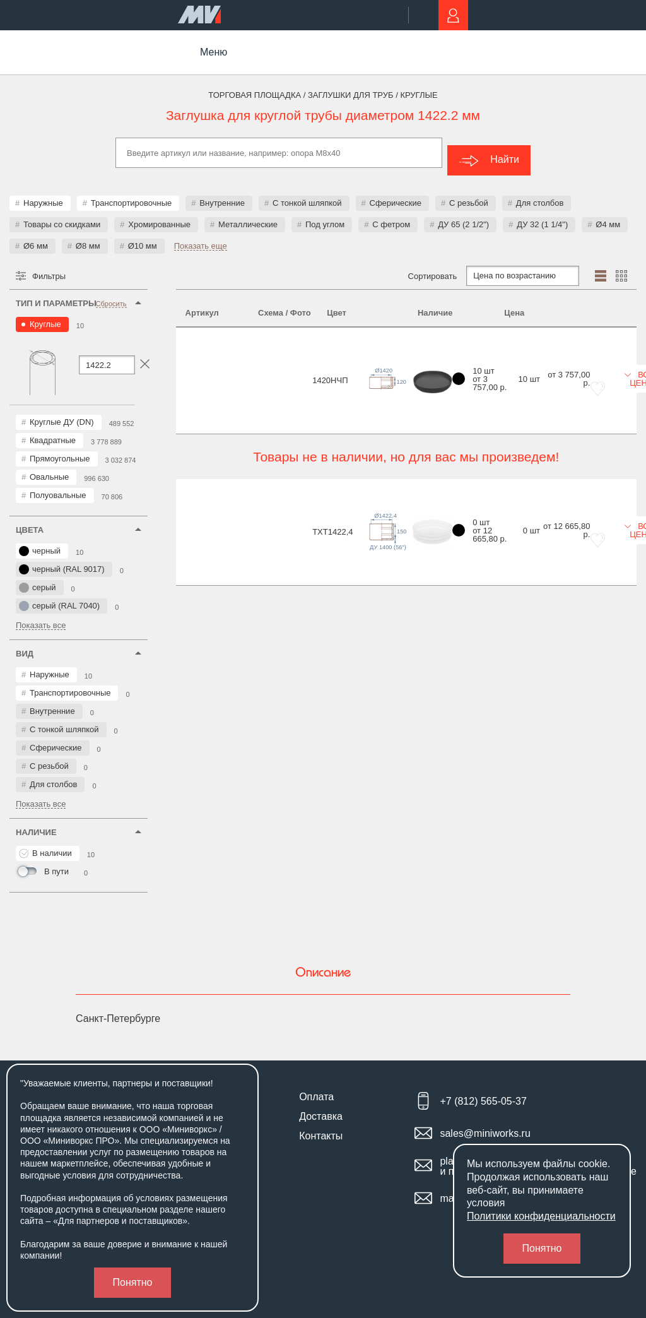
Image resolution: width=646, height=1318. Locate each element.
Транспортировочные (131, 195)
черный (40, 543)
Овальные (49, 469)
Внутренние (222, 195)
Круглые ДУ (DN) (62, 414)
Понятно (133, 1282)
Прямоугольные (60, 451)
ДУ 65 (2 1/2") (463, 217)
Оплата (316, 1089)
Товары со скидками (61, 217)
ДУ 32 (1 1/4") (542, 217)
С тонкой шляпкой (307, 195)
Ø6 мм (35, 238)
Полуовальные (58, 487)
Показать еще (200, 238)
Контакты (321, 1128)
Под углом (324, 217)
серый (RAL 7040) (59, 598)
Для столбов (539, 195)
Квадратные (53, 432)
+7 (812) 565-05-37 (483, 1094)
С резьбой (468, 195)
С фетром (391, 217)
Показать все (41, 618)
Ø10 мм (142, 238)
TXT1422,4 (205, 466)
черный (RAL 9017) (62, 562)
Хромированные (159, 217)
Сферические (396, 195)
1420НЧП (203, 354)
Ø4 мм (608, 217)
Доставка (321, 1108)
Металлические (248, 217)
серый (37, 580)
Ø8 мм (88, 238)
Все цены (591, 352)
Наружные (43, 195)
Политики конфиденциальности (541, 1216)
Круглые (45, 316)
